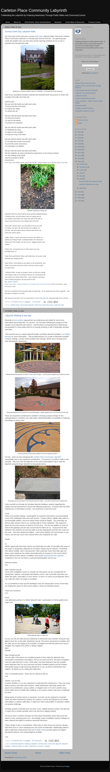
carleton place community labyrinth (22, 305)
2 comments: (36, 302)
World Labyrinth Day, (42, 298)
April (81, 179)
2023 (79, 135)
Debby (80, 123)
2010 (79, 201)
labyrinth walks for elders (20, 746)
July (81, 173)
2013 (79, 192)
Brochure (58, 22)
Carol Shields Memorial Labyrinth (86, 90)
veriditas (47, 746)
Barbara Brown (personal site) (85, 83)
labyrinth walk (59, 305)
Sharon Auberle (12, 282)
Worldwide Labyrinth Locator (85, 111)
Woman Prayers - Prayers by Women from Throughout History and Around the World (30, 284)
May (81, 176)
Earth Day (38, 36)
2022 (79, 138)
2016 (79, 155)
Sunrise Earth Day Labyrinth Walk (20, 31)
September (83, 167)
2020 (79, 144)
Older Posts (64, 753)
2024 (79, 132)
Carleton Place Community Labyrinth (34, 10)
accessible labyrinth (17, 744)
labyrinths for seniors (37, 746)
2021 (79, 141)
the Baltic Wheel (40, 730)
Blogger (67, 766)
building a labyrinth (30, 744)
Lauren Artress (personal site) (85, 98)
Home (7, 22)
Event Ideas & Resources (74, 22)
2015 (79, 158)
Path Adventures (80, 105)
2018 (79, 149)
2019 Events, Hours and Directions (38, 22)
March (81, 188)
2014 (79, 161)
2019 (79, 147)
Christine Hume (83, 120)
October (82, 164)
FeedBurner (95, 73)
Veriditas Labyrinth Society (84, 108)
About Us (17, 22)
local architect (18, 320)
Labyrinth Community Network (85, 93)
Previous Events (94, 22)
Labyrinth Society (81, 95)
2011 (79, 198)
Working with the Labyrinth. (54, 556)
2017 (79, 152)
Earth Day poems (48, 305)
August (82, 170)
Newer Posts (11, 753)
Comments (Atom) (20, 757)
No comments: (37, 740)
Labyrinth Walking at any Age (18, 315)
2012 (79, 195)
